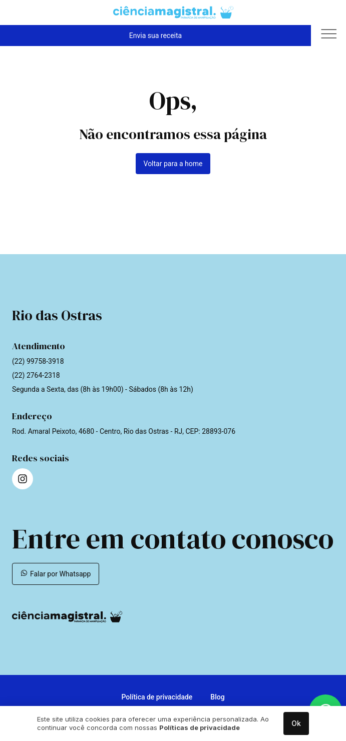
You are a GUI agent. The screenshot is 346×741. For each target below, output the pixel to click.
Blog (217, 697)
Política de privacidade (156, 697)
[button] (328, 35)
